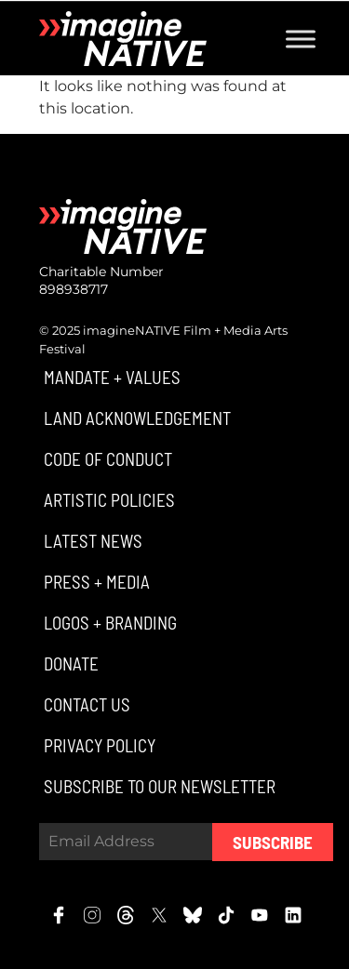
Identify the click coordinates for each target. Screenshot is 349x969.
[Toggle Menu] (300, 38)
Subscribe (273, 842)
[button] (110, 377)
